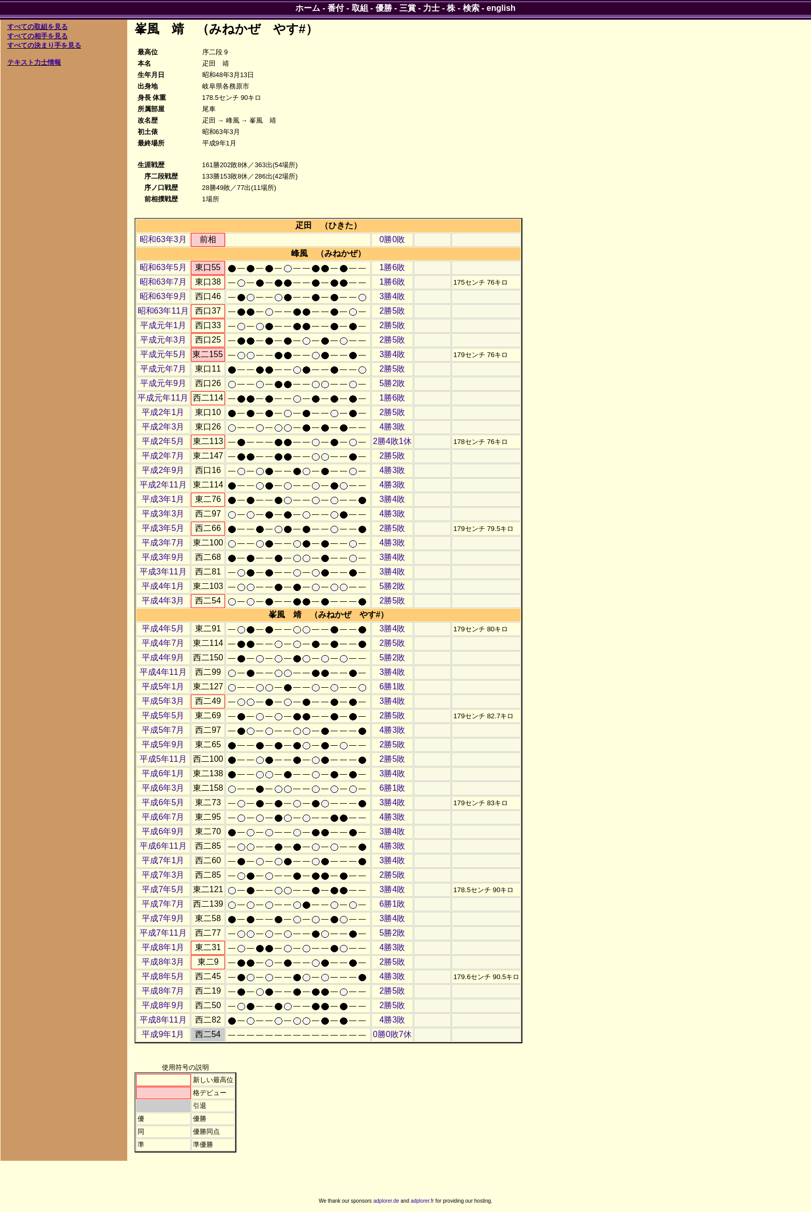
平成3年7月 (163, 542)
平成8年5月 (163, 976)
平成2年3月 (163, 426)
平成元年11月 (163, 397)
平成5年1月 (163, 686)
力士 (431, 8)
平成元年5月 (163, 354)
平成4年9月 (163, 657)
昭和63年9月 (163, 296)
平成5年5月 (163, 715)
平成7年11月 (163, 932)
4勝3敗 (393, 426)
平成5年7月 (163, 730)
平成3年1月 (163, 499)
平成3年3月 (163, 513)
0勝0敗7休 (392, 1034)
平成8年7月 (163, 990)
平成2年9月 (163, 470)
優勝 (384, 8)
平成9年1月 (163, 1034)
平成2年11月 (163, 484)
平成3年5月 (163, 528)
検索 (471, 8)
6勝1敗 (393, 686)
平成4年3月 (163, 600)
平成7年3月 (163, 874)
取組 (360, 8)
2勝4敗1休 (392, 441)
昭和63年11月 (163, 310)
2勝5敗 (393, 310)
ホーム (307, 8)
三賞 (407, 8)
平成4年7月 (163, 643)
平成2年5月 (163, 441)
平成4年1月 (163, 586)
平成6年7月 (163, 816)
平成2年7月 (163, 455)
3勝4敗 (393, 296)
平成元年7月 (163, 368)
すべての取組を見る (37, 27)
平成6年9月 (163, 831)
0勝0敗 (393, 239)
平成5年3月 (163, 701)
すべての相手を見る (37, 36)
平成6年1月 (163, 773)
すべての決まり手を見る (44, 45)
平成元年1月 (163, 325)
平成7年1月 (163, 860)
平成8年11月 (163, 1019)
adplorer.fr (422, 1201)
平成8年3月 (163, 961)
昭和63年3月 (163, 239)
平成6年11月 (163, 845)
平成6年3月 (163, 788)
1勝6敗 (393, 267)
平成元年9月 (163, 383)
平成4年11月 (163, 672)
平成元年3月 (163, 339)
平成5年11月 (163, 759)
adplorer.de (386, 1201)
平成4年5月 (163, 628)
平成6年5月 (163, 802)
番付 (335, 8)
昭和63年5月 (163, 267)
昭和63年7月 (163, 281)
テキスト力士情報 (34, 62)
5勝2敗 (393, 383)
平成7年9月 (163, 918)
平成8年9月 (163, 1005)
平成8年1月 (163, 947)
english (501, 8)
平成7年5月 (163, 889)
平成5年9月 (163, 744)
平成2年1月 (163, 412)
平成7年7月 (163, 903)
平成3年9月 (163, 557)
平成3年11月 (163, 571)
